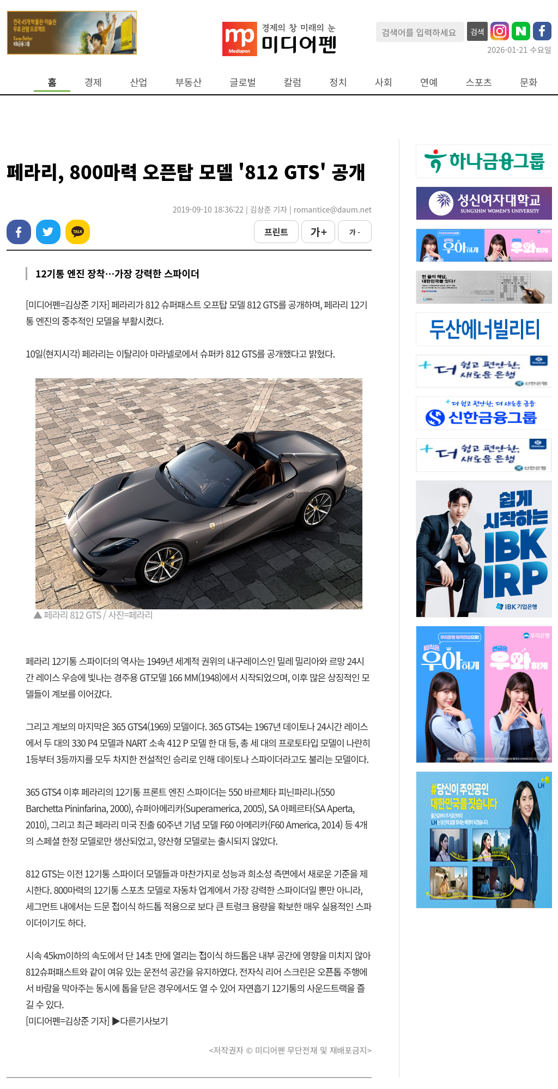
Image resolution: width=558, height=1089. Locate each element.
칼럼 (292, 82)
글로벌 (242, 82)
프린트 (276, 231)
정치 (338, 82)
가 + (318, 231)
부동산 (188, 82)
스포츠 (479, 82)
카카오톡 (77, 232)
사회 (383, 82)
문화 (528, 82)
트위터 (48, 232)
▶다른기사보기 (139, 1020)
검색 (477, 31)
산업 (138, 82)
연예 (429, 82)
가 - (354, 232)
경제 (93, 82)
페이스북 (19, 232)
